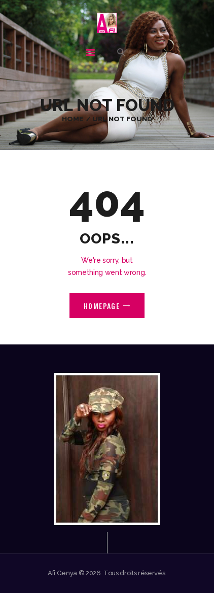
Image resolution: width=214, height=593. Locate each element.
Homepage (102, 305)
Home (73, 119)
